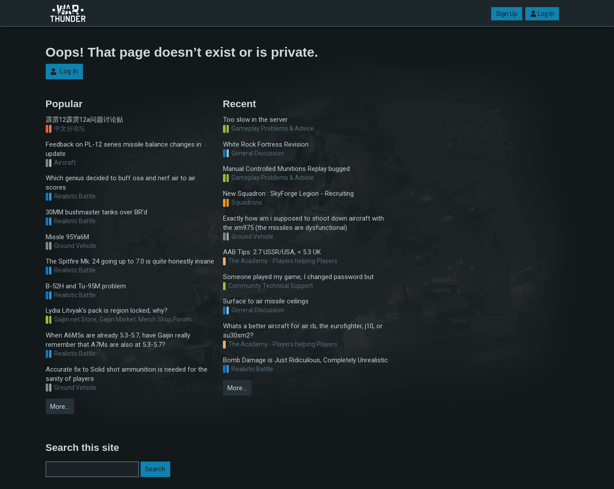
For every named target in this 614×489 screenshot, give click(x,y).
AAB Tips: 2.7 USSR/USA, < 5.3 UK (272, 252)
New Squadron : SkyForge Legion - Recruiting (288, 194)
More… (59, 407)
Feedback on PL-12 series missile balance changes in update (123, 149)
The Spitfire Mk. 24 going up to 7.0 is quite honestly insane (130, 261)
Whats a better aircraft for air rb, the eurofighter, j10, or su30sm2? (303, 330)
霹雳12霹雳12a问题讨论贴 (84, 120)
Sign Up (506, 13)
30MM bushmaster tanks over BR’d (96, 212)
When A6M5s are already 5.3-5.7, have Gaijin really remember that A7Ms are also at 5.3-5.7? (118, 340)
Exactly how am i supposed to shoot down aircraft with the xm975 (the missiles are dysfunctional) (303, 223)
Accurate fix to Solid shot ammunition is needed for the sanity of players (126, 374)
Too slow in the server (255, 120)
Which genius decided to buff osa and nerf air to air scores (121, 182)
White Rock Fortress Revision (266, 144)
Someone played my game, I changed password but (298, 277)
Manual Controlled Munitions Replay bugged (286, 169)
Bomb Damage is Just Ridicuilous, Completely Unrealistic (305, 360)
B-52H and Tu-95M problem (86, 286)
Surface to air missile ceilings (266, 301)
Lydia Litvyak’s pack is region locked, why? (107, 310)
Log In (542, 13)
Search (155, 469)
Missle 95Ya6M (67, 237)
